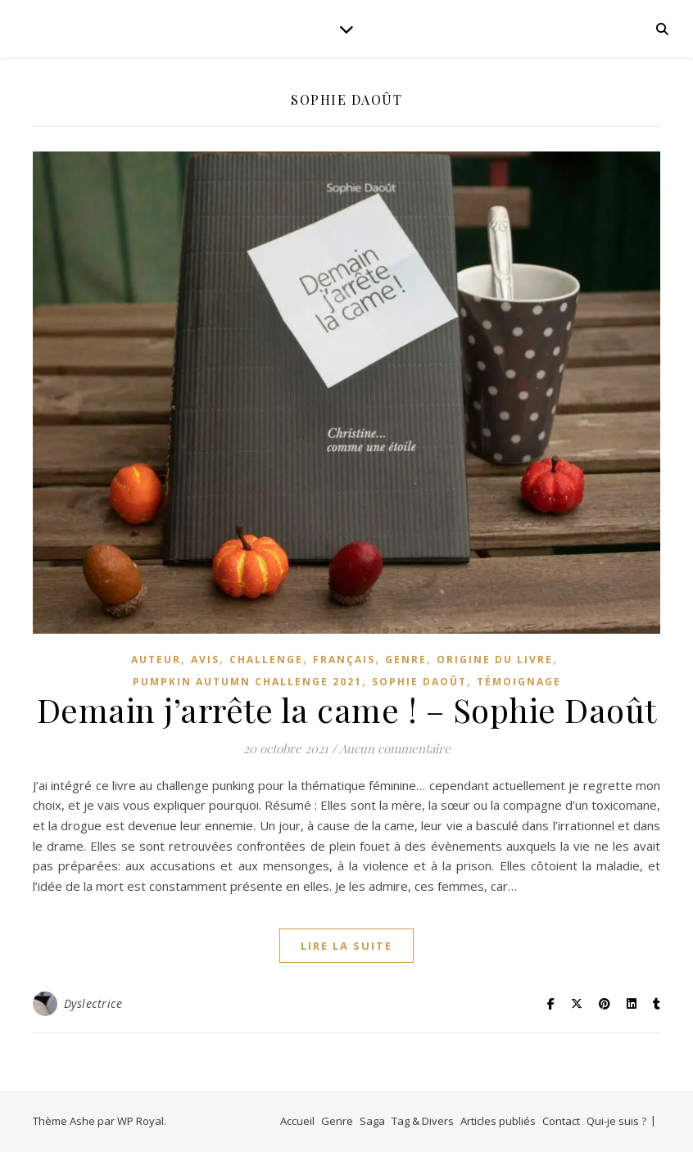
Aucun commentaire (395, 748)
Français (344, 659)
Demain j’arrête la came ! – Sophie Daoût (347, 709)
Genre (337, 1121)
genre (406, 659)
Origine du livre (495, 659)
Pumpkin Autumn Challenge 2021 (247, 682)
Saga (372, 1121)
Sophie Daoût (419, 682)
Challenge (266, 659)
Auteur (156, 659)
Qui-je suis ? (616, 1121)
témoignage (519, 682)
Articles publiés (498, 1121)
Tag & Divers (423, 1121)
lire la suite (346, 945)
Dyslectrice (93, 1003)
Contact (561, 1121)
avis (205, 659)
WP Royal (140, 1121)
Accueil (297, 1121)
